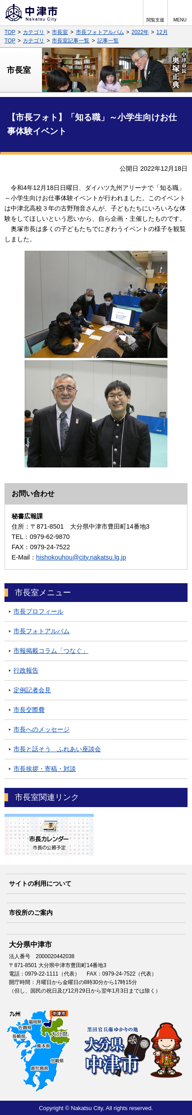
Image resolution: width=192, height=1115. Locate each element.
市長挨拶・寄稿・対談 (44, 768)
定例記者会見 (32, 690)
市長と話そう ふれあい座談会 (57, 749)
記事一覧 (108, 41)
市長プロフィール (38, 611)
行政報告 (25, 670)
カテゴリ (33, 32)
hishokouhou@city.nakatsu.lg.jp (81, 557)
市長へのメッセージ (41, 729)
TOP (9, 32)
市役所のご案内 (31, 912)
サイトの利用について (40, 883)
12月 (161, 32)
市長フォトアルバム (100, 32)
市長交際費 (29, 709)
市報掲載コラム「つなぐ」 (50, 650)
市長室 (60, 32)
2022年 (140, 32)
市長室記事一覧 (70, 41)
